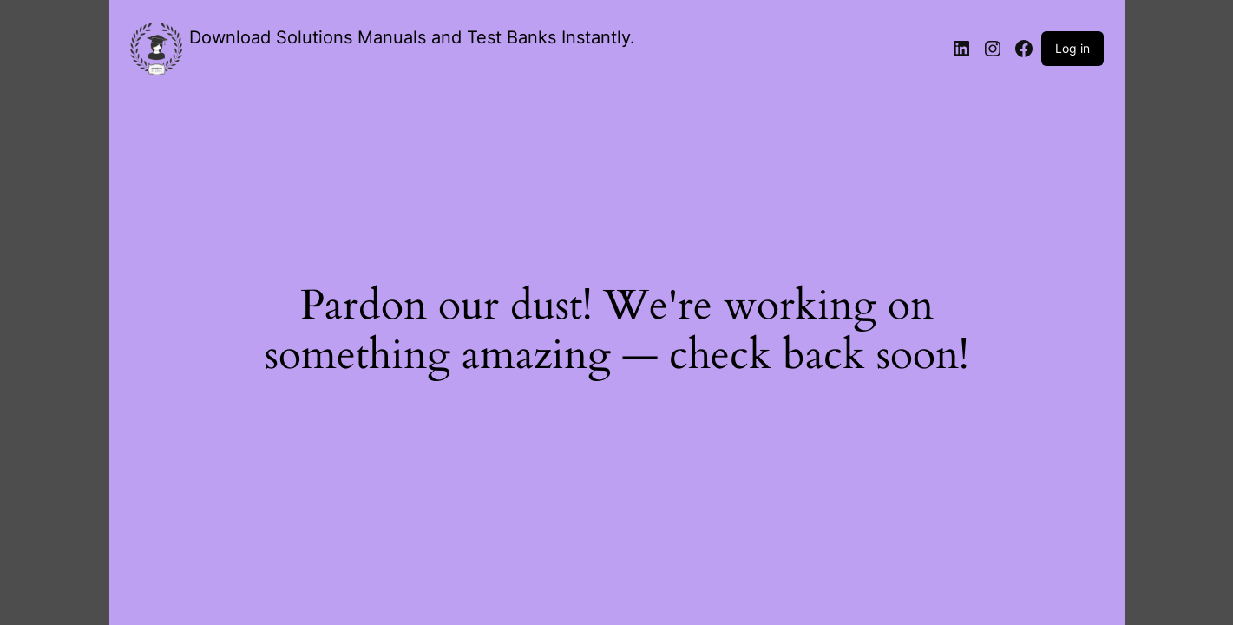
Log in (1072, 48)
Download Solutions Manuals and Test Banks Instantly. (412, 37)
